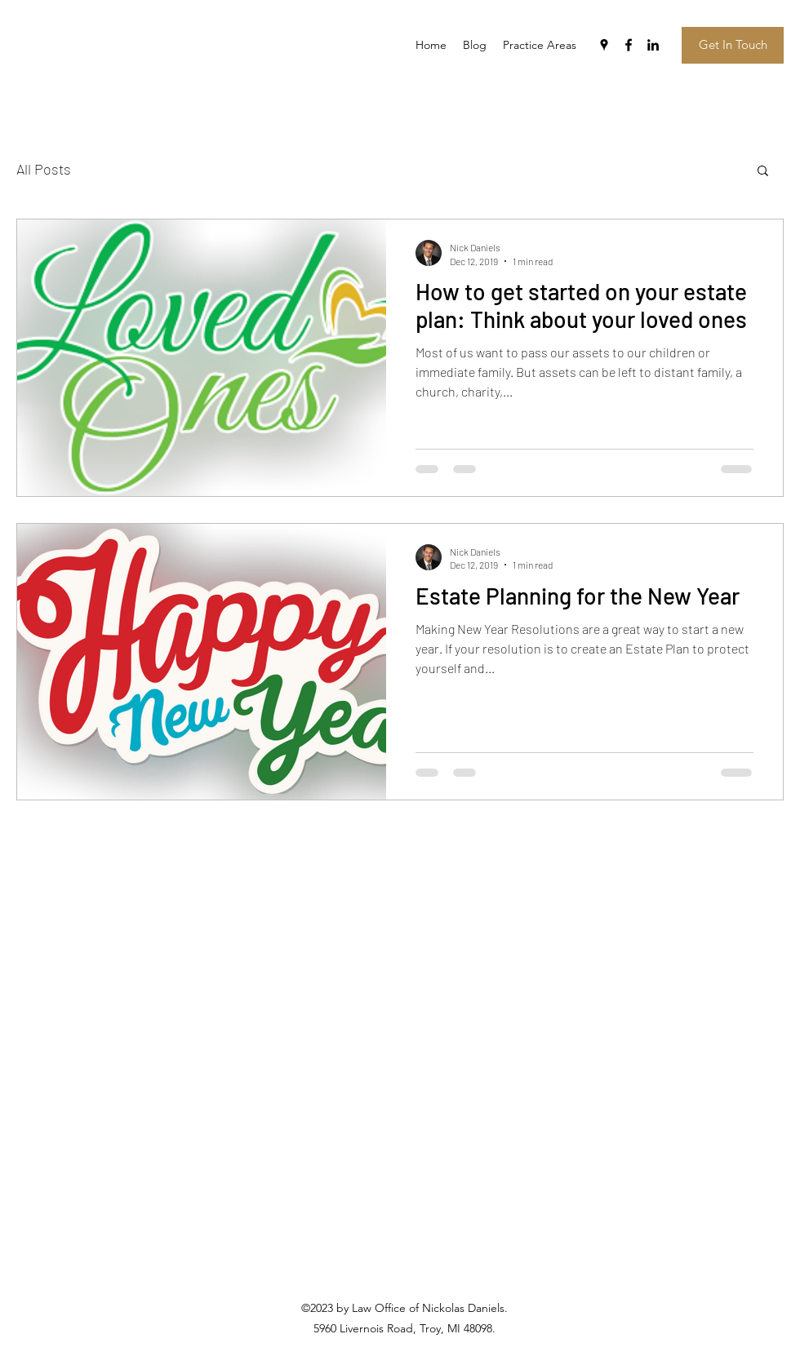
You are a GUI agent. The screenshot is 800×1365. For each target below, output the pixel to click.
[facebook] (628, 45)
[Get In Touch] (733, 45)
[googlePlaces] (604, 45)
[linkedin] (653, 45)
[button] (763, 171)
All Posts (43, 169)
